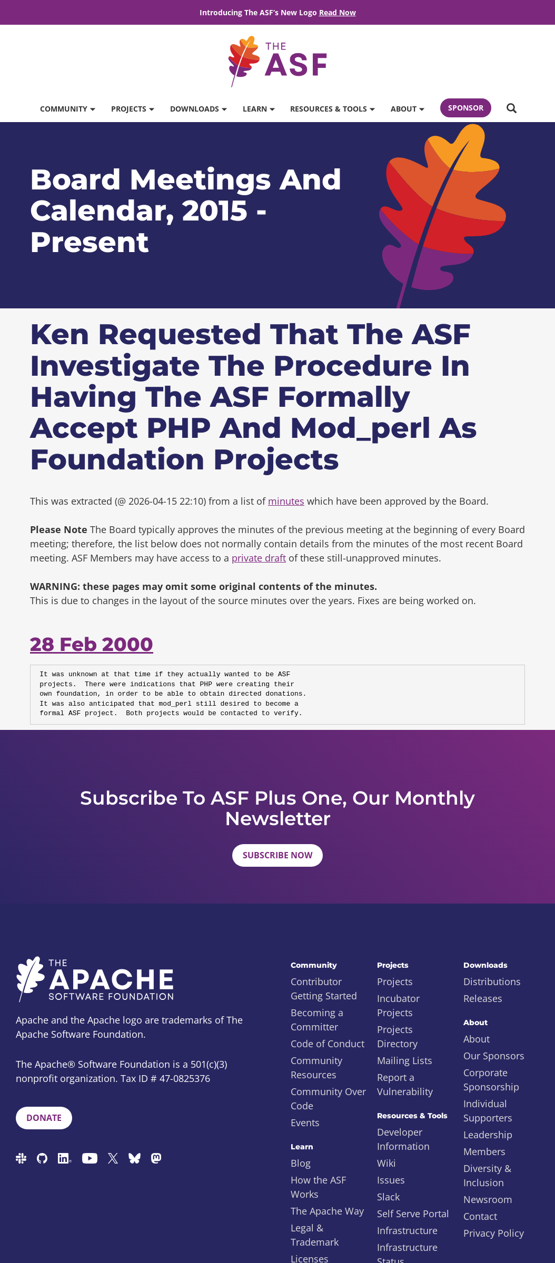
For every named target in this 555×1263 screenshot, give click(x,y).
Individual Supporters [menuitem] (487, 1110)
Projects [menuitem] (395, 981)
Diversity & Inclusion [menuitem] (487, 1175)
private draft (259, 558)
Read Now (337, 12)
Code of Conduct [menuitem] (327, 1043)
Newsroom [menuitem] (487, 1199)
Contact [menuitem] (480, 1216)
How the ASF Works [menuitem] (318, 1187)
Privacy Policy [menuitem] (493, 1233)
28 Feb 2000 (91, 644)
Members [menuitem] (484, 1151)
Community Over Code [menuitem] (328, 1098)
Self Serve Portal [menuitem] (413, 1213)
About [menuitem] (476, 1039)
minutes (286, 501)
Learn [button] (258, 109)
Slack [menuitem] (388, 1196)
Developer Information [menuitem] (403, 1139)
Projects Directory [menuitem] (397, 1036)
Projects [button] (132, 109)
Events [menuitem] (305, 1122)
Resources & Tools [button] (332, 109)
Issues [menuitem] (391, 1180)
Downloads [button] (198, 109)
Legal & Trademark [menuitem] (315, 1234)
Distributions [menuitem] (492, 981)
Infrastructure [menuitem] (407, 1230)
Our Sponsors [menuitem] (493, 1055)
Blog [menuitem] (301, 1163)
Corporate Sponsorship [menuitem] (491, 1079)
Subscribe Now (277, 855)
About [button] (407, 109)
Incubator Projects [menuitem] (398, 1005)
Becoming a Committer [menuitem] (317, 1019)
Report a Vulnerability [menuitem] (405, 1084)
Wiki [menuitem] (386, 1163)
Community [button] (67, 109)
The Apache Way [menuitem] (327, 1211)
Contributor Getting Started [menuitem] (324, 988)
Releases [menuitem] (482, 998)
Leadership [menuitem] (487, 1134)
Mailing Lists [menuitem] (404, 1060)
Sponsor (465, 108)
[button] (511, 108)
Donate (44, 1118)
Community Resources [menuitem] (316, 1067)
